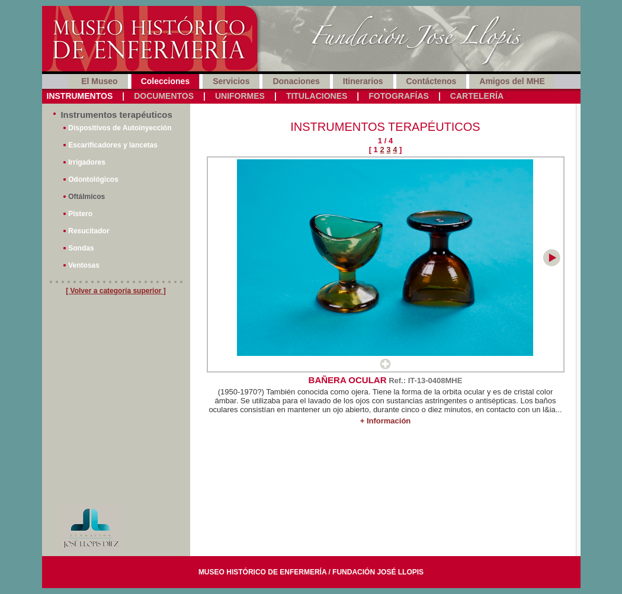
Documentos (164, 96)
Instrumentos (80, 96)
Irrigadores (86, 162)
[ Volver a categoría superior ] (116, 291)
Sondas (81, 248)
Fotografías (398, 96)
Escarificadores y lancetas (113, 145)
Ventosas (84, 265)
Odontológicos (93, 179)
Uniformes (240, 96)
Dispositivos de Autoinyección (119, 128)
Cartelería (477, 96)
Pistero (80, 214)
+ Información (385, 420)
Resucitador (88, 231)
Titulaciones (316, 96)
